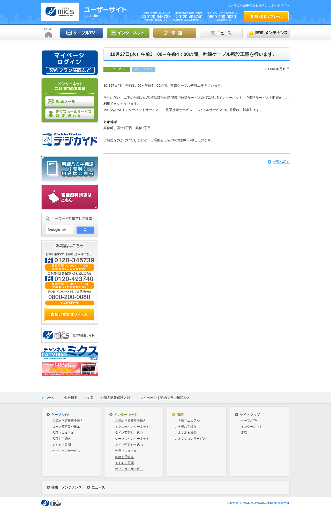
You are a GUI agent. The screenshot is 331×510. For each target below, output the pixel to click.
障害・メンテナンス (66, 487)
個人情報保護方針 (116, 398)
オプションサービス (66, 451)
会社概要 (71, 398)
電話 (180, 415)
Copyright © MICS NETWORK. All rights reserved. (258, 502)
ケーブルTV (60, 415)
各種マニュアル (63, 432)
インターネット (126, 415)
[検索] (58, 229)
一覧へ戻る (281, 162)
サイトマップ (250, 415)
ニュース (98, 487)
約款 (90, 398)
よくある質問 (61, 445)
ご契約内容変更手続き (67, 420)
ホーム (49, 398)
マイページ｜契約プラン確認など (165, 398)
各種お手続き (61, 438)
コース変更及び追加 (66, 427)
